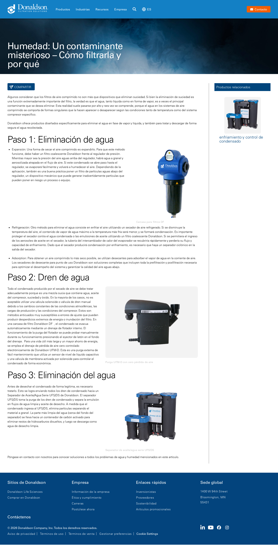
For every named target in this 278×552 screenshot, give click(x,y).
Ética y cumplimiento (87, 497)
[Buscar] (134, 9)
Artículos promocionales (153, 509)
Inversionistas (146, 491)
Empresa (120, 9)
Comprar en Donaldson (23, 497)
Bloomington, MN (213, 497)
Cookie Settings (147, 533)
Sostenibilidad (146, 503)
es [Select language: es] (146, 9)
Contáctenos (19, 517)
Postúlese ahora (83, 509)
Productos (63, 9)
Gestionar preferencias (115, 533)
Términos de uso (51, 533)
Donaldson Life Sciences (25, 491)
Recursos (102, 9)
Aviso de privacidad (21, 533)
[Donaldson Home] (30, 9)
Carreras (78, 503)
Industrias (83, 9)
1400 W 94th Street (214, 491)
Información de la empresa (91, 491)
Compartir (22, 87)
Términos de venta (81, 533)
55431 (204, 502)
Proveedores (145, 497)
